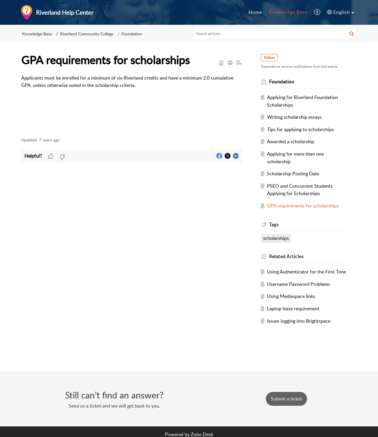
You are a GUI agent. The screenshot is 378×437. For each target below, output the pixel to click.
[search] (275, 33)
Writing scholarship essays (294, 117)
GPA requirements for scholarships (303, 205)
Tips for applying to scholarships (300, 129)
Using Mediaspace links (291, 296)
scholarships (276, 238)
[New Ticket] (286, 398)
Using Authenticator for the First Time (306, 271)
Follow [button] (269, 57)
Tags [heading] (273, 224)
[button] (317, 12)
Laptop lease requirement (293, 308)
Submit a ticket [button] (286, 398)
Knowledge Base (288, 12)
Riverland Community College (86, 34)
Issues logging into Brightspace (298, 321)
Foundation (132, 34)
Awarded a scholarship (290, 141)
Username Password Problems (298, 284)
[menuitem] (255, 12)
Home (255, 12)
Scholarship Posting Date (293, 173)
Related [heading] (286, 256)
